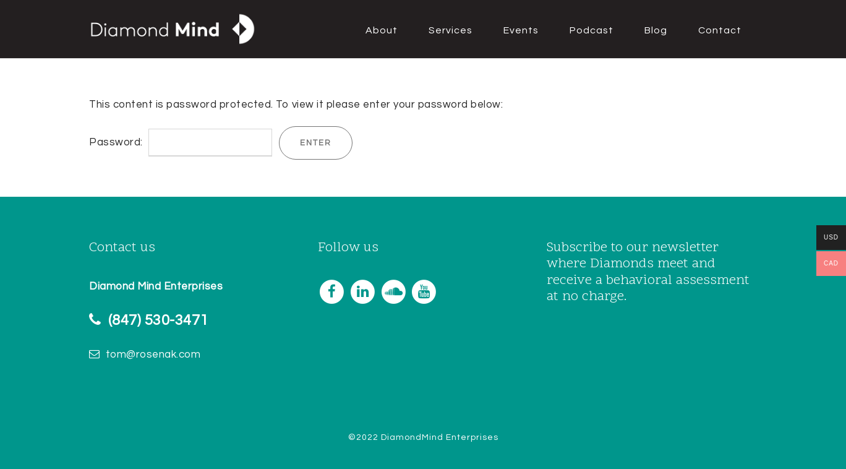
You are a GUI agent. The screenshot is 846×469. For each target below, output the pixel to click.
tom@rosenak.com (153, 354)
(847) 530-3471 (158, 320)
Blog (655, 30)
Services (450, 30)
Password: (180, 142)
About (381, 30)
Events (521, 30)
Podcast (591, 30)
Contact (719, 30)
